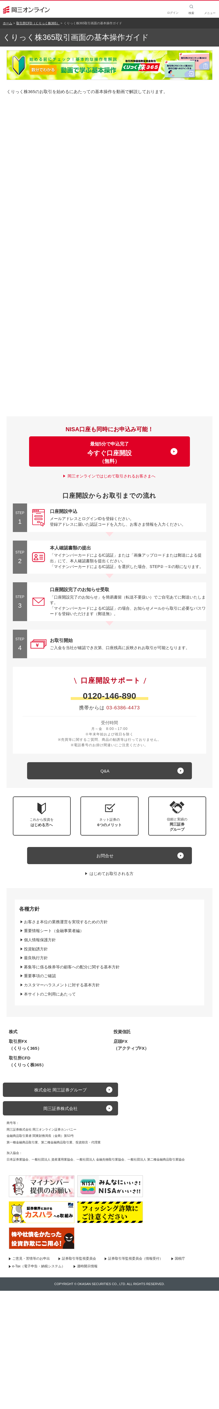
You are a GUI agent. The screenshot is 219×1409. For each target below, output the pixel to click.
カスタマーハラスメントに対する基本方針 (62, 985)
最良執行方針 (36, 958)
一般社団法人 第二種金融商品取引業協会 (156, 1159)
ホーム (7, 23)
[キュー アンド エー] (109, 770)
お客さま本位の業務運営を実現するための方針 (66, 922)
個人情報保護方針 (40, 940)
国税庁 (180, 1259)
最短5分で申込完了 (109, 452)
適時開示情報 (87, 1266)
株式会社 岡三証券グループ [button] (60, 1089)
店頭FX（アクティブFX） (131, 1045)
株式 (13, 1031)
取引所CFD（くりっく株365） (38, 23)
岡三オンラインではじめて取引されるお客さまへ (111, 476)
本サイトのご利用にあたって (50, 994)
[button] (177, 816)
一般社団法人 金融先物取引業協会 (100, 1159)
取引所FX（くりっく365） (25, 1045)
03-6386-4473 (123, 707)
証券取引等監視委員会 (79, 1259)
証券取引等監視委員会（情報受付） (135, 1259)
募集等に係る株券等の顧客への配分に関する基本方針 (72, 967)
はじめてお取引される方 (111, 873)
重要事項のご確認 (40, 976)
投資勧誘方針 (36, 949)
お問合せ (104, 855)
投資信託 (122, 1031)
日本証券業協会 (18, 1159)
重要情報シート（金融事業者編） (54, 930)
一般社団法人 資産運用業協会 (52, 1159)
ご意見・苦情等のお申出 (31, 1259)
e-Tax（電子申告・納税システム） (38, 1266)
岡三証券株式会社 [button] (60, 1108)
